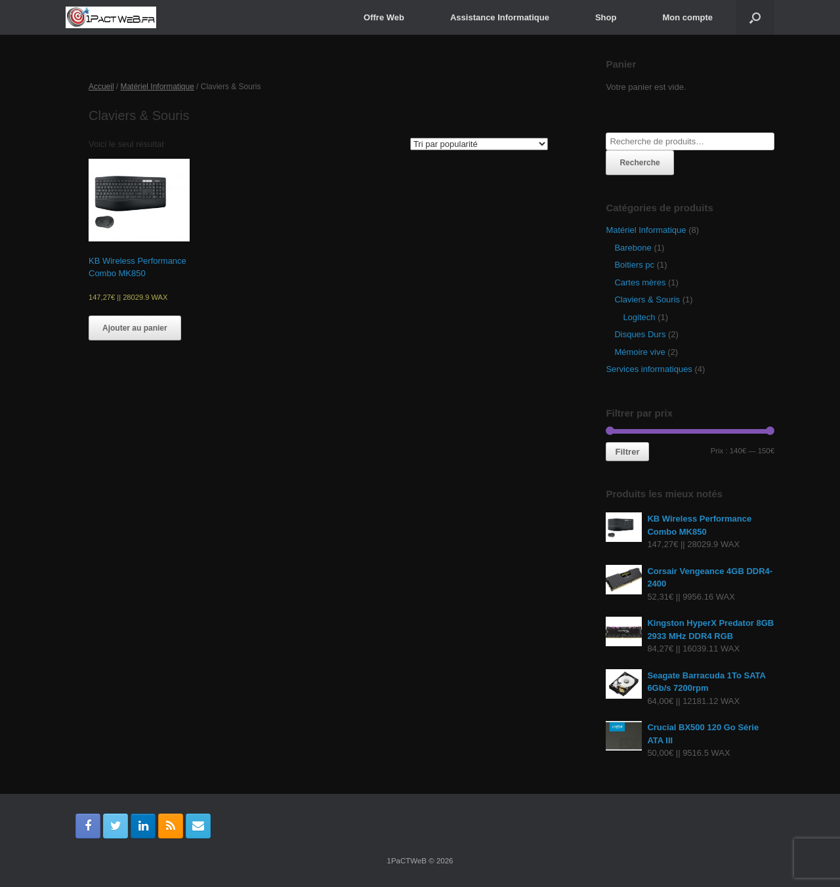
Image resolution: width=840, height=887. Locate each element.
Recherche (640, 162)
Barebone (632, 248)
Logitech (639, 317)
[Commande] (479, 144)
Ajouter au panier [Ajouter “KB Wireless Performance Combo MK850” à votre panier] (134, 328)
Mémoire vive (639, 352)
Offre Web (384, 17)
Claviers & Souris (647, 299)
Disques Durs (639, 334)
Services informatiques (649, 369)
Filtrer (627, 452)
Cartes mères (639, 282)
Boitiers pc (634, 265)
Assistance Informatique (499, 17)
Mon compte (687, 17)
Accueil (101, 86)
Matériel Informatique (157, 86)
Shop (606, 17)
